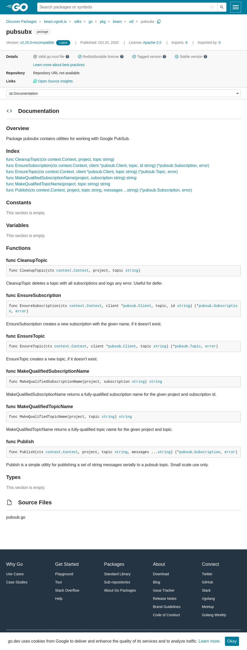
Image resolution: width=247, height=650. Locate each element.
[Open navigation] (236, 7)
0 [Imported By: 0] (209, 42)
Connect (210, 564)
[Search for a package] (127, 7)
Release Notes (164, 598)
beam (117, 21)
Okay (232, 641)
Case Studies (16, 582)
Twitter (207, 574)
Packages (114, 564)
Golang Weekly (214, 615)
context (64, 271)
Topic (195, 346)
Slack (206, 590)
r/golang (208, 598)
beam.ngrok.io (55, 21)
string (131, 271)
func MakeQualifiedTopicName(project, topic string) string (58, 184)
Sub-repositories (117, 582)
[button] (35, 57)
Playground (64, 574)
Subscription (207, 452)
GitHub (207, 582)
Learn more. (210, 641)
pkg (103, 21)
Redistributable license (101, 57)
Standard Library (117, 574)
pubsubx (147, 21)
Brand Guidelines (166, 607)
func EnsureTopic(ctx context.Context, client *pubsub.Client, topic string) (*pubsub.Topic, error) (92, 171)
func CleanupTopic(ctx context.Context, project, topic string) (60, 159)
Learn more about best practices (59, 65)
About (159, 564)
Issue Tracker (163, 590)
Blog (156, 582)
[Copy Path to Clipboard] (158, 21)
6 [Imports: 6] (180, 42)
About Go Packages (120, 590)
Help (59, 598)
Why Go (14, 564)
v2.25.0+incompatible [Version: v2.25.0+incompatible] (30, 42)
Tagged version (149, 57)
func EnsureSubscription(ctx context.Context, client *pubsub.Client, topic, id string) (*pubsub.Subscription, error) (107, 165)
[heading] (21, 7)
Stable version (191, 57)
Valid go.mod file (51, 57)
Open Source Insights (53, 81)
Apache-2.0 (152, 42)
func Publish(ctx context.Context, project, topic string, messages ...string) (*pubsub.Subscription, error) (99, 190)
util (131, 21)
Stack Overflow (67, 590)
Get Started (67, 564)
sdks (78, 21)
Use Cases (15, 574)
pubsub (129, 306)
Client (144, 306)
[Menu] (123, 93)
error (20, 311)
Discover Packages (21, 21)
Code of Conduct (166, 615)
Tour (58, 582)
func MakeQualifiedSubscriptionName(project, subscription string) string (71, 178)
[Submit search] (221, 7)
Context (81, 271)
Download (161, 574)
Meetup (208, 607)
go (91, 21)
